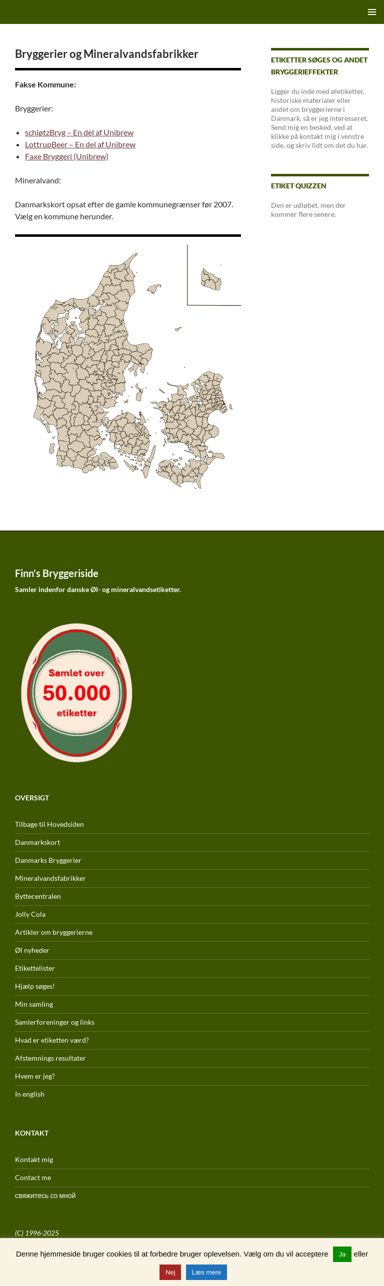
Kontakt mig (34, 1159)
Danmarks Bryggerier (48, 860)
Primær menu (372, 12)
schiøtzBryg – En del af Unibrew (79, 132)
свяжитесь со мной (45, 1195)
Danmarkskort (37, 842)
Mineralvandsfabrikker (50, 878)
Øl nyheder (32, 950)
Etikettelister (35, 968)
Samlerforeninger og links (54, 1022)
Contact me (33, 1177)
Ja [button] (342, 1254)
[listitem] (117, 430)
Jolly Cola (30, 914)
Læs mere (207, 1272)
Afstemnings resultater (50, 1058)
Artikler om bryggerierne (53, 932)
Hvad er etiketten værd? (52, 1040)
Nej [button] (171, 1272)
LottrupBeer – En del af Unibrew (80, 144)
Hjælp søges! (35, 986)
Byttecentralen (38, 896)
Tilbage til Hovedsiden (49, 824)
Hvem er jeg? (35, 1076)
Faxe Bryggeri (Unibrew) (66, 156)
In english (29, 1094)
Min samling (34, 1004)
